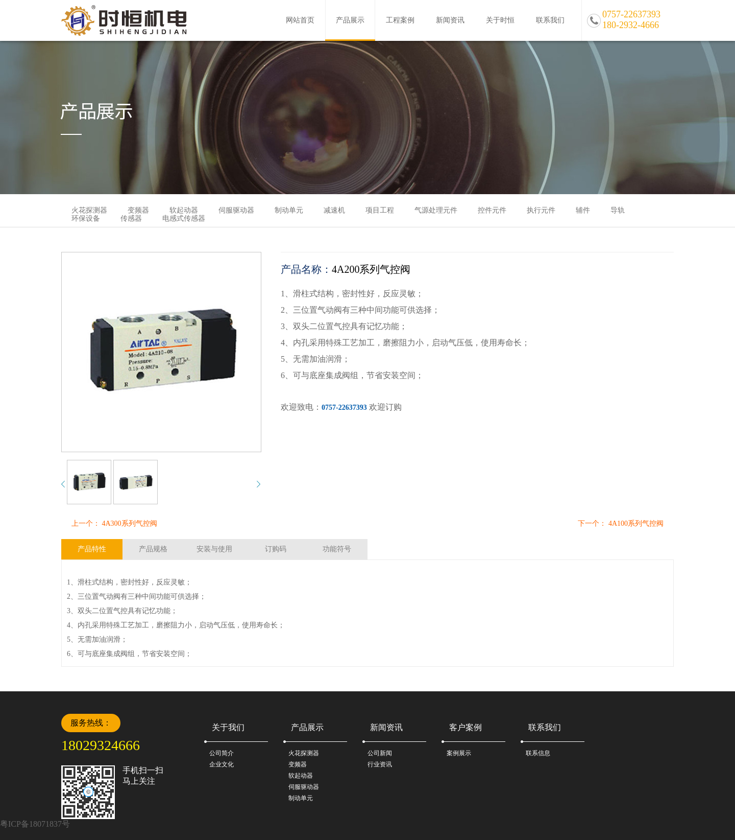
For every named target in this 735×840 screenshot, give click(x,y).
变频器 (297, 764)
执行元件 (541, 210)
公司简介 (221, 753)
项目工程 (379, 210)
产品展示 (350, 20)
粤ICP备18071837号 (35, 824)
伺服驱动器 (236, 210)
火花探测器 (303, 753)
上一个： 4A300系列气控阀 (114, 523)
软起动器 (300, 775)
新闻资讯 (450, 20)
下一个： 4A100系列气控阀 (621, 523)
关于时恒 (500, 20)
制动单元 (289, 210)
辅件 (583, 210)
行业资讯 (380, 764)
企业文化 (221, 764)
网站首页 (300, 20)
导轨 (617, 210)
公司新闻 (380, 753)
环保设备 (85, 218)
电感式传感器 (183, 218)
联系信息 (538, 753)
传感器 (131, 218)
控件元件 (492, 210)
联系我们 (550, 20)
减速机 (334, 210)
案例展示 (459, 753)
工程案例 (400, 20)
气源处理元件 (435, 210)
